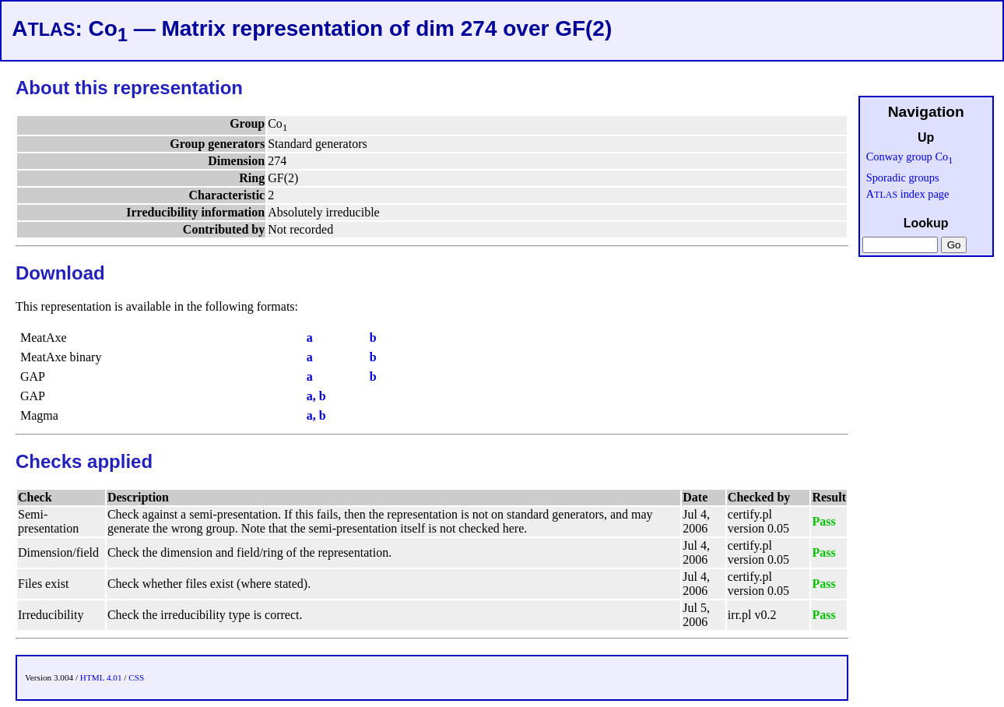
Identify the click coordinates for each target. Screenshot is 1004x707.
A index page (908, 194)
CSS (136, 677)
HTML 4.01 (101, 677)
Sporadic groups (902, 177)
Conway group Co (909, 156)
